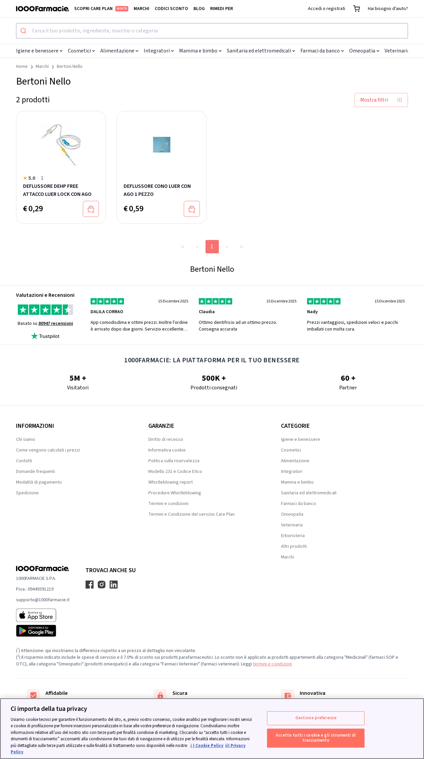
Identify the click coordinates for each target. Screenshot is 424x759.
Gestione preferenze (315, 718)
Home (22, 66)
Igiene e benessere (39, 50)
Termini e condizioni (168, 503)
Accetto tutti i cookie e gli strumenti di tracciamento (316, 738)
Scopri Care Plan (101, 8)
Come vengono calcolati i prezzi (48, 450)
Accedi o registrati (326, 8)
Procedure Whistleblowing (174, 493)
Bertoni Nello (70, 66)
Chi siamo (25, 439)
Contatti (24, 461)
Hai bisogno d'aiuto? (388, 8)
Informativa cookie (167, 450)
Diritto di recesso (165, 439)
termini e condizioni (272, 664)
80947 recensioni (55, 323)
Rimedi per (221, 8)
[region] (212, 728)
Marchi (141, 8)
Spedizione (27, 493)
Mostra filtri (381, 100)
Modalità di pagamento (39, 482)
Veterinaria (399, 50)
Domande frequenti (35, 471)
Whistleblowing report (170, 482)
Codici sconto (171, 8)
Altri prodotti (294, 546)
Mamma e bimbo (200, 50)
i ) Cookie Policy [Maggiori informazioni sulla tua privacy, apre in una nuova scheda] (207, 746)
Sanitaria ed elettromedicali (261, 50)
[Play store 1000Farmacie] (42, 631)
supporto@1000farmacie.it (42, 600)
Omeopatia (364, 50)
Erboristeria (293, 535)
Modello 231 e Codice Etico (175, 471)
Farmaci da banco (322, 50)
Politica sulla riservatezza (173, 461)
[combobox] (212, 30)
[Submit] (24, 30)
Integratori (159, 50)
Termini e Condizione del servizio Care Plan (191, 514)
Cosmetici (81, 50)
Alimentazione (119, 50)
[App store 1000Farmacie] (42, 615)
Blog (199, 8)
